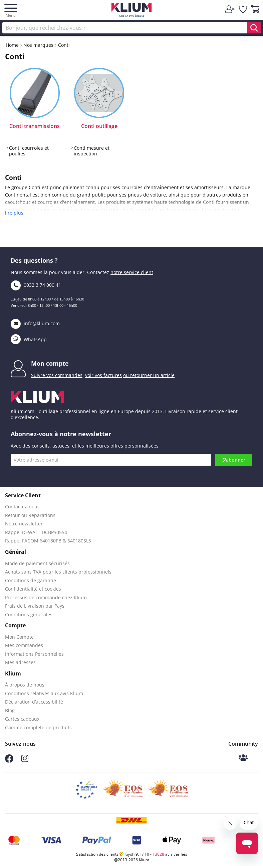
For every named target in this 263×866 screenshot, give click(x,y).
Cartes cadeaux (22, 719)
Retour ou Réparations (30, 515)
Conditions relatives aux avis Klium (44, 693)
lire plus (14, 213)
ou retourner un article (149, 375)
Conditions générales (28, 614)
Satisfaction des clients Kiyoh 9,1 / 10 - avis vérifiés (131, 854)
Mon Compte (19, 637)
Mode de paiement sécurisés (37, 563)
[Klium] (131, 11)
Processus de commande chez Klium (46, 597)
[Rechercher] (131, 27)
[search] (254, 27)
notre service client (131, 272)
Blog (10, 710)
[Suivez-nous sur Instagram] (24, 760)
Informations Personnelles (34, 654)
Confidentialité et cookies (33, 589)
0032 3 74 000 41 (36, 285)
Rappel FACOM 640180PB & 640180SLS (48, 540)
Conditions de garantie (30, 580)
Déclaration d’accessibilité (34, 702)
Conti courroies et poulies (29, 151)
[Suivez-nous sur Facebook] (9, 761)
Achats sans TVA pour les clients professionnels (58, 572)
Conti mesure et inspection (91, 151)
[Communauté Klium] (243, 758)
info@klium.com (35, 323)
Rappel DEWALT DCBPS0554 (36, 532)
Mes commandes (24, 645)
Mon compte (50, 363)
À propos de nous (24, 685)
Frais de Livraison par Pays (34, 606)
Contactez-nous (22, 506)
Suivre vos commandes (56, 375)
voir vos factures (103, 375)
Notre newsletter (24, 523)
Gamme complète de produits (38, 727)
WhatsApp (29, 339)
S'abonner (233, 460)
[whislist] (243, 9)
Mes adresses (20, 662)
